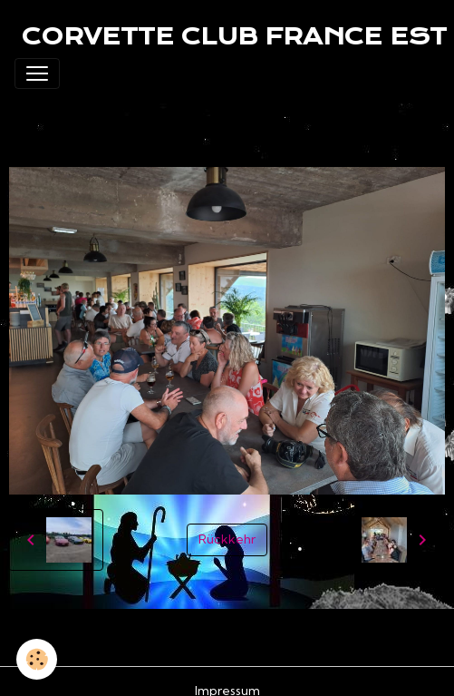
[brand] (234, 36)
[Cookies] (36, 659)
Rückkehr (227, 539)
